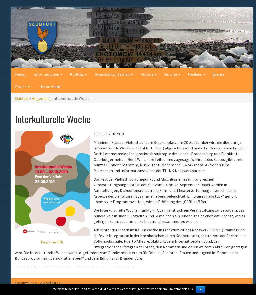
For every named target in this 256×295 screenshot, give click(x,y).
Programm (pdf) (52, 242)
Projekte (24, 86)
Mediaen (196, 74)
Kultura (149, 74)
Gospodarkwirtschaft (113, 74)
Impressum (50, 86)
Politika (78, 74)
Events (218, 74)
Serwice (172, 74)
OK (201, 289)
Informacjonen (48, 74)
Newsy (20, 74)
